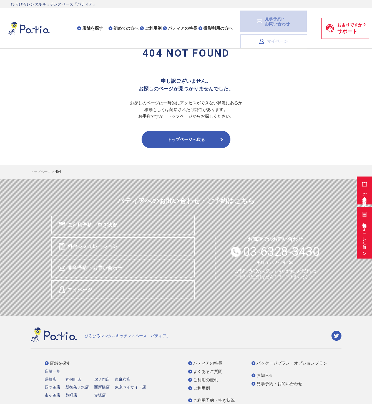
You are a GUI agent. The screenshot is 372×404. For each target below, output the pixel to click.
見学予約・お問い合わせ (91, 247)
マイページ (294, 18)
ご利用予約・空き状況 (363, 188)
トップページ (41, 172)
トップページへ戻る (195, 139)
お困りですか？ (345, 19)
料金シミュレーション (363, 232)
